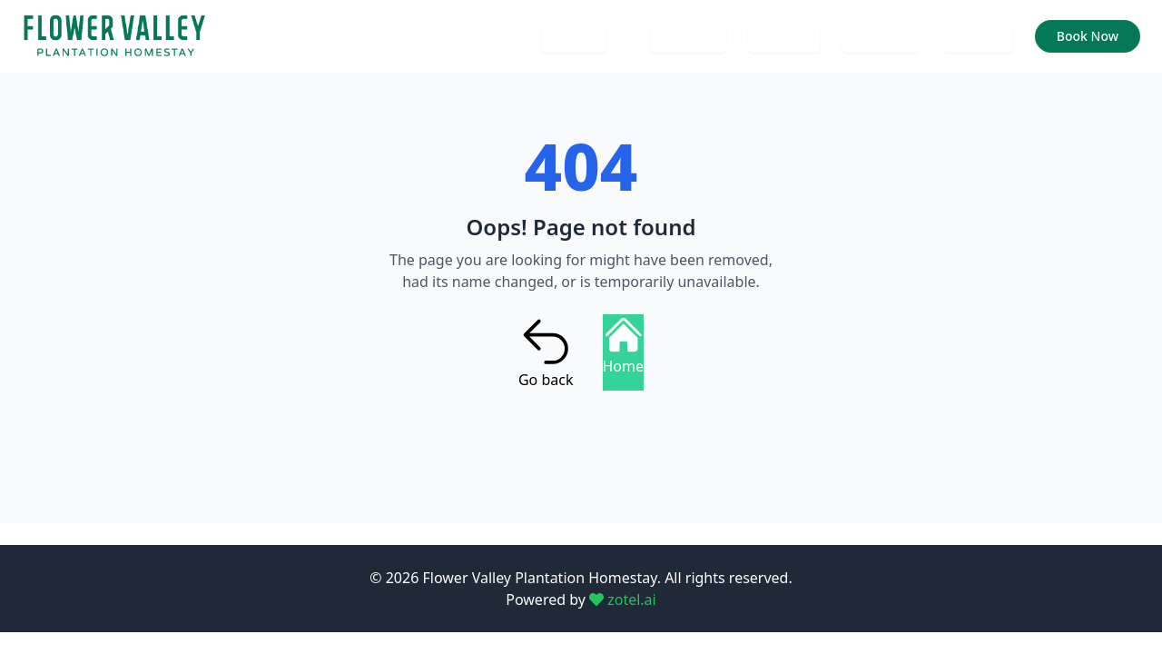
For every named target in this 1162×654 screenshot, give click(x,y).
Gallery (784, 36)
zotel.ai (622, 599)
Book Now (1087, 36)
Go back (546, 352)
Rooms (978, 36)
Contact (688, 36)
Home (574, 36)
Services (881, 36)
